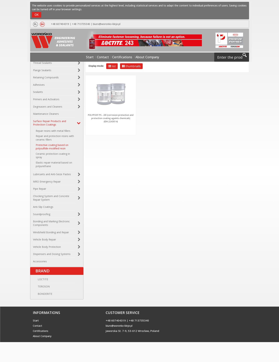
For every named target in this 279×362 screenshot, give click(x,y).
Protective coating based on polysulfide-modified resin (52, 148)
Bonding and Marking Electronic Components (51, 225)
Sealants (38, 94)
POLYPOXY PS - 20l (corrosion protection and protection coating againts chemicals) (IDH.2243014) (110, 118)
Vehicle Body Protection (47, 248)
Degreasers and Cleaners (47, 108)
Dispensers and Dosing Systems (52, 256)
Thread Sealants (42, 65)
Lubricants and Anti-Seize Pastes (52, 176)
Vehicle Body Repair (44, 241)
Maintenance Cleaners (46, 116)
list (112, 66)
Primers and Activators (46, 101)
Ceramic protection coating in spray (53, 157)
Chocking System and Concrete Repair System (51, 200)
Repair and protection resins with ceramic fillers (55, 139)
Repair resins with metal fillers (53, 133)
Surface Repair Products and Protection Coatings (49, 124)
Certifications (122, 56)
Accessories (40, 263)
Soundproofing (41, 216)
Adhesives (39, 86)
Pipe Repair (39, 191)
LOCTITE (38, 283)
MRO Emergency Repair (47, 183)
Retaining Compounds (46, 79)
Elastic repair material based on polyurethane (54, 166)
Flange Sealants (42, 72)
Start (97, 56)
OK (37, 15)
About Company (141, 56)
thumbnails (131, 66)
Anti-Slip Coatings (43, 209)
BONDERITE (40, 298)
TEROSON (39, 290)
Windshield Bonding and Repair (51, 234)
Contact (108, 56)
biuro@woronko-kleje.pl (106, 24)
